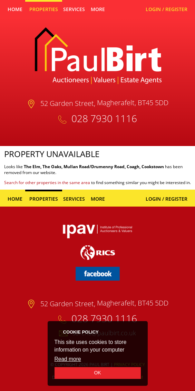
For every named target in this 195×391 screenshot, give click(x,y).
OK (97, 372)
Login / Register (166, 9)
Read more (68, 359)
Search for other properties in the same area (47, 182)
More (98, 9)
